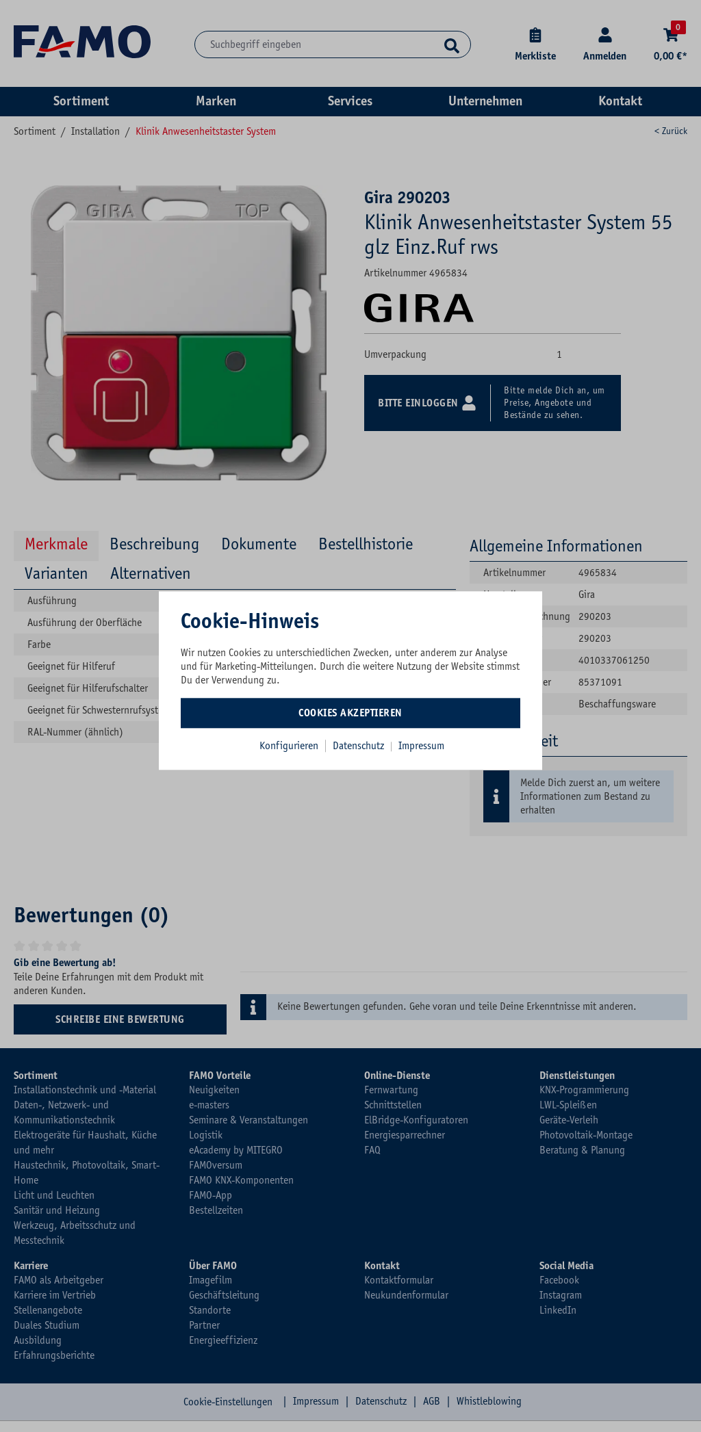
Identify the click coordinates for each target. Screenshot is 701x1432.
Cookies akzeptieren (350, 713)
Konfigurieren (288, 746)
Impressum (421, 746)
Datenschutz (360, 746)
